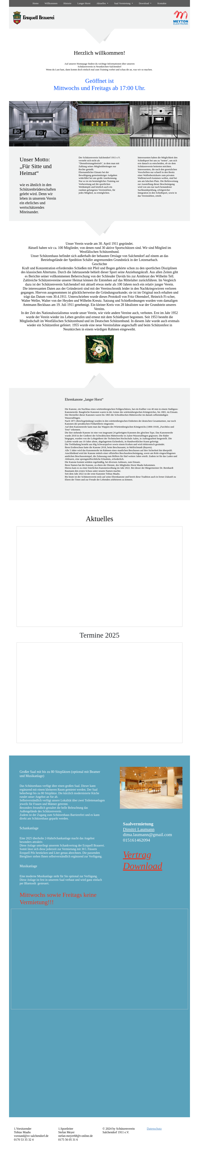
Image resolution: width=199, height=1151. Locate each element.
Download (144, 3)
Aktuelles (101, 3)
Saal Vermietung (122, 3)
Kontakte (161, 3)
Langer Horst (83, 3)
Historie (67, 3)
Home (36, 3)
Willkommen (51, 3)
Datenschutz (154, 1128)
